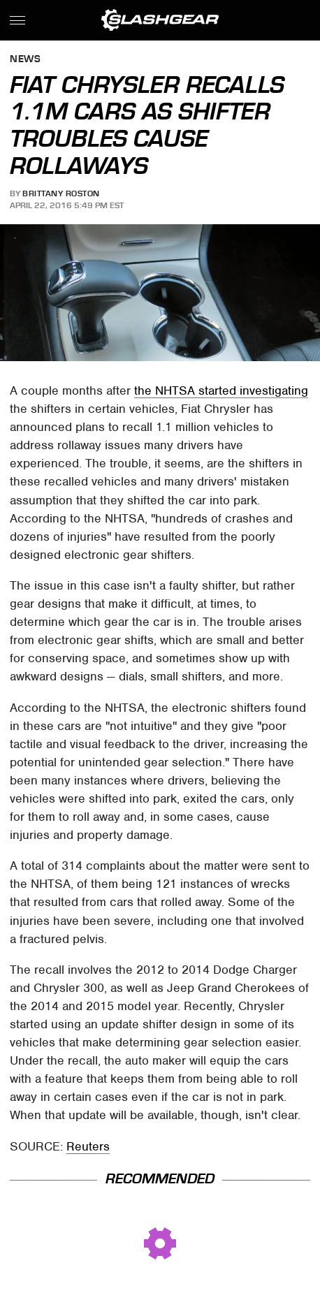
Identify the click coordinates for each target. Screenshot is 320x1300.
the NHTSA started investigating (221, 390)
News (25, 59)
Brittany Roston (61, 193)
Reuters (88, 1146)
